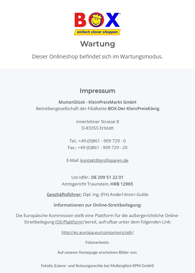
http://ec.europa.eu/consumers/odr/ (98, 232)
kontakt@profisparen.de (104, 160)
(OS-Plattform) (69, 222)
